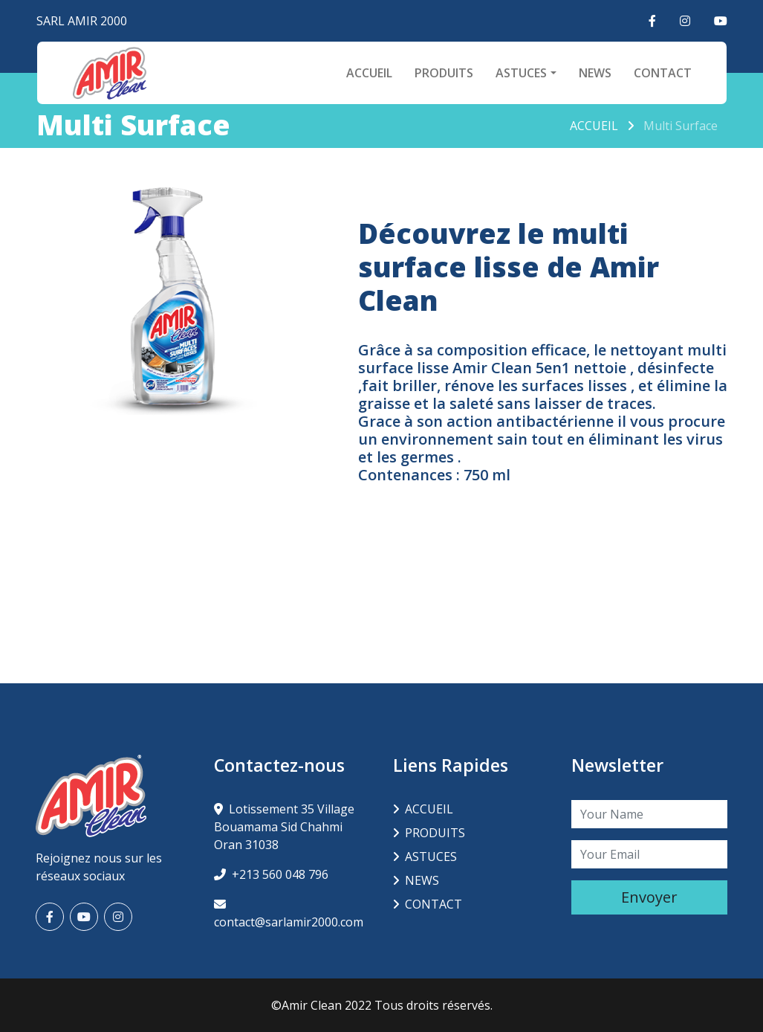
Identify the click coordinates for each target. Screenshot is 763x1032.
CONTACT (663, 73)
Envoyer (649, 897)
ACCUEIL (369, 73)
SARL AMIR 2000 (81, 21)
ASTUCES (521, 73)
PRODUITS (444, 73)
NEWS (595, 73)
